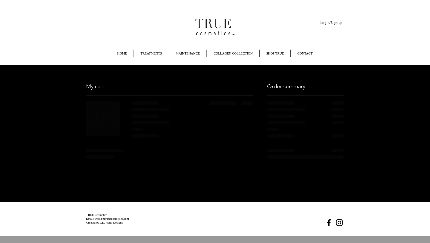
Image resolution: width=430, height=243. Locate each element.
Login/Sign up (331, 23)
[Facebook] (328, 222)
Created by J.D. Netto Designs (104, 222)
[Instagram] (339, 222)
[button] (326, 52)
